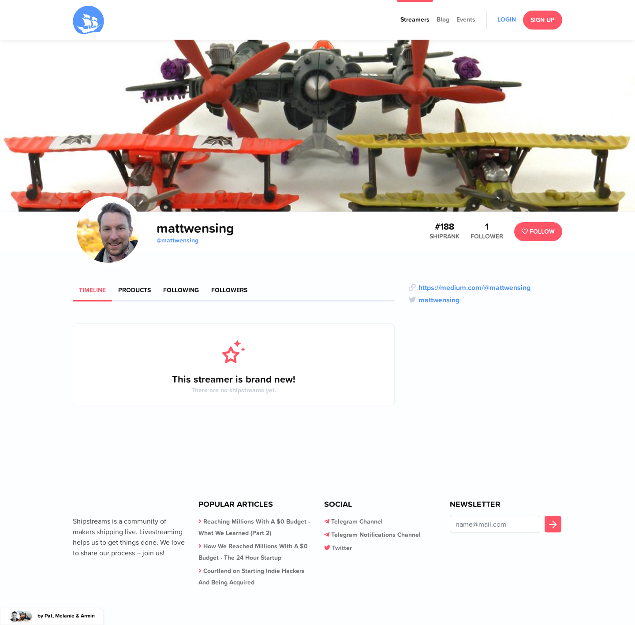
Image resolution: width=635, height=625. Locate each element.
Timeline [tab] (92, 290)
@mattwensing (177, 240)
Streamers (415, 19)
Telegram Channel (357, 521)
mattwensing (438, 299)
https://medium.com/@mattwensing (474, 287)
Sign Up (542, 19)
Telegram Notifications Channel (376, 534)
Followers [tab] (229, 290)
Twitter (342, 547)
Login (506, 19)
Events (465, 19)
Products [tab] (134, 290)
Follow (538, 231)
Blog (443, 19)
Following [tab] (181, 290)
